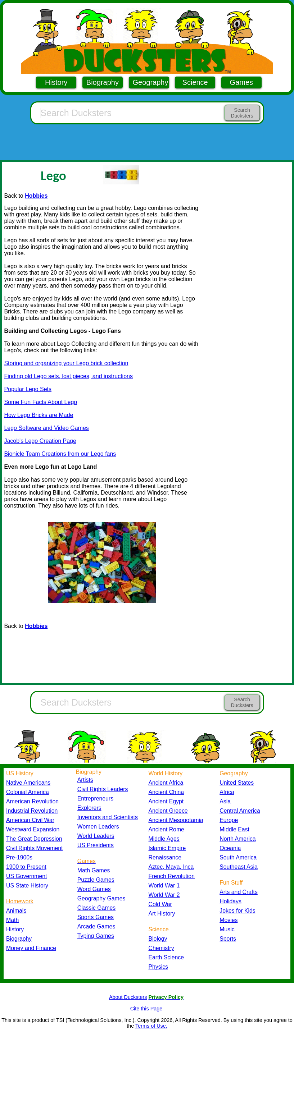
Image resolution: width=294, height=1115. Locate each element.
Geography (150, 82)
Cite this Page (146, 1008)
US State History (27, 885)
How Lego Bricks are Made (38, 415)
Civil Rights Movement (34, 848)
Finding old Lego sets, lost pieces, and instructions (68, 376)
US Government (26, 876)
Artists (85, 780)
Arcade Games (96, 926)
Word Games (94, 889)
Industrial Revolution (32, 811)
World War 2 (164, 895)
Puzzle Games (95, 880)
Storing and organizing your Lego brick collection (66, 363)
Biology (158, 939)
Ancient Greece (168, 811)
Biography (102, 82)
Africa (227, 792)
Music (227, 929)
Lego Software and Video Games (46, 428)
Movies (229, 920)
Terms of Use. (151, 1026)
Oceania (230, 848)
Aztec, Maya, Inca (171, 867)
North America (237, 839)
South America (238, 857)
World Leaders (95, 836)
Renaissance (165, 857)
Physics (158, 967)
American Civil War (30, 820)
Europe (229, 820)
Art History (162, 913)
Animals (16, 911)
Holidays (230, 901)
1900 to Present (26, 867)
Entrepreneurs (95, 798)
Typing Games (95, 936)
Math (12, 920)
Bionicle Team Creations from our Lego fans (60, 454)
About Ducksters (128, 997)
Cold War (160, 904)
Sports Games (95, 917)
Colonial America (27, 792)
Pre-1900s (19, 857)
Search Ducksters (242, 113)
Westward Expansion (32, 829)
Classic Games (96, 908)
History (56, 82)
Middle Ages (164, 839)
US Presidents (95, 845)
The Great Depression (34, 839)
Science (195, 82)
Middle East (234, 829)
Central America (240, 811)
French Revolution (172, 876)
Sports (228, 939)
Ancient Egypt (166, 801)
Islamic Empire (167, 848)
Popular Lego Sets (27, 389)
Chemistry (161, 948)
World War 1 (164, 885)
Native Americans (28, 783)
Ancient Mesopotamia (176, 820)
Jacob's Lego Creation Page (40, 441)
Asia (225, 801)
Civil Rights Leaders (102, 789)
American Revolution (32, 801)
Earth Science (166, 957)
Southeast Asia (239, 867)
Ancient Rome (166, 829)
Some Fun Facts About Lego (40, 402)
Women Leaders (98, 826)
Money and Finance (31, 948)
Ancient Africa (166, 783)
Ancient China (166, 792)
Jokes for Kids (237, 911)
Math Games (93, 870)
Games (241, 82)
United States (237, 783)
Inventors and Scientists (107, 817)
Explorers (89, 808)
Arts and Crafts (239, 892)
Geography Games (101, 898)
